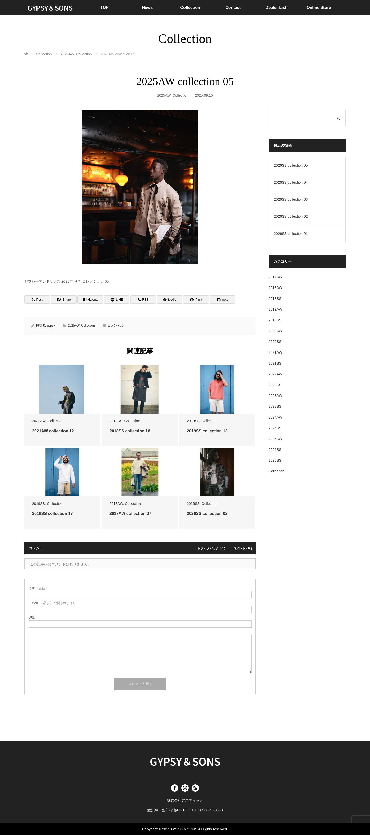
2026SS (193, 504)
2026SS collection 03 (291, 199)
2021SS (275, 363)
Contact (233, 7)
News (147, 7)
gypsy (51, 325)
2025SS (275, 450)
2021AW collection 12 (53, 431)
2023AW (275, 396)
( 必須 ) (38, 588)
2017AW (116, 504)
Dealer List (275, 7)
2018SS (115, 421)
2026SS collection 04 (291, 182)
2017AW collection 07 (130, 513)
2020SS (275, 342)
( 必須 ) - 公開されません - (53, 603)
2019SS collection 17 (52, 513)
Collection (190, 7)
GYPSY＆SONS (50, 7)
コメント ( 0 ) (242, 548)
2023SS (275, 406)
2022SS (275, 385)
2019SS (193, 421)
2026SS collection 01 (291, 233)
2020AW (275, 331)
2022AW (275, 374)
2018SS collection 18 (129, 431)
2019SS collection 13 (207, 431)
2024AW (275, 417)
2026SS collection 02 (207, 513)
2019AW (275, 309)
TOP (104, 7)
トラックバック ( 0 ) (211, 548)
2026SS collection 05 (291, 165)
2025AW (163, 95)
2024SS (275, 428)
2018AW (275, 288)
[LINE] (117, 299)
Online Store (319, 7)
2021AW (38, 421)
